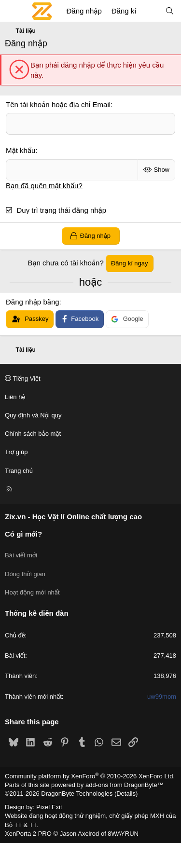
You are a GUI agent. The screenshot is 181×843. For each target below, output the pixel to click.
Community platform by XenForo (90, 776)
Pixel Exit (49, 807)
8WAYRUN (123, 833)
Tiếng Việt (23, 378)
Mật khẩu (20, 150)
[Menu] (12, 11)
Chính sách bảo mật (33, 433)
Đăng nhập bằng (32, 302)
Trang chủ (19, 470)
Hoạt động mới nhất (32, 592)
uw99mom (161, 696)
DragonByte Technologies (76, 793)
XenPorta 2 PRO (28, 833)
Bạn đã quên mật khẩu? (44, 185)
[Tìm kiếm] (169, 11)
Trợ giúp (16, 452)
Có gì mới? (23, 534)
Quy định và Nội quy (33, 415)
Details (126, 793)
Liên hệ (15, 397)
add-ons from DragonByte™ (124, 784)
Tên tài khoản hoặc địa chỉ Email (58, 104)
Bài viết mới (21, 555)
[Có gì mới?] (150, 11)
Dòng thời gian (25, 574)
